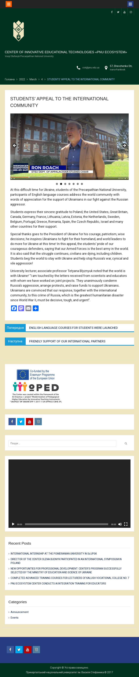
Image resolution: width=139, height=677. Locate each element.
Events (14, 617)
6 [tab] (78, 184)
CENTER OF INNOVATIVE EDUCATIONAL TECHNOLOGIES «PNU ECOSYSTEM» (66, 52)
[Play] (13, 524)
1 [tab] (57, 184)
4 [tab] (69, 184)
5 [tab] (74, 184)
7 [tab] (82, 184)
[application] (70, 493)
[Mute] (120, 524)
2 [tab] (61, 184)
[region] (69, 146)
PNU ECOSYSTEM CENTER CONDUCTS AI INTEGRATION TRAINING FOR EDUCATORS (58, 583)
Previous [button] (15, 145)
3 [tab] (65, 184)
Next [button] (124, 145)
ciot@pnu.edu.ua (90, 67)
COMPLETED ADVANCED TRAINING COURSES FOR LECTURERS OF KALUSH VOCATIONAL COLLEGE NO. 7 (70, 578)
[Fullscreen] (126, 524)
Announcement (20, 612)
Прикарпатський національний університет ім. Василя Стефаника (65, 672)
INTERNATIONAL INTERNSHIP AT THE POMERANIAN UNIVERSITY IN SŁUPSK (54, 553)
